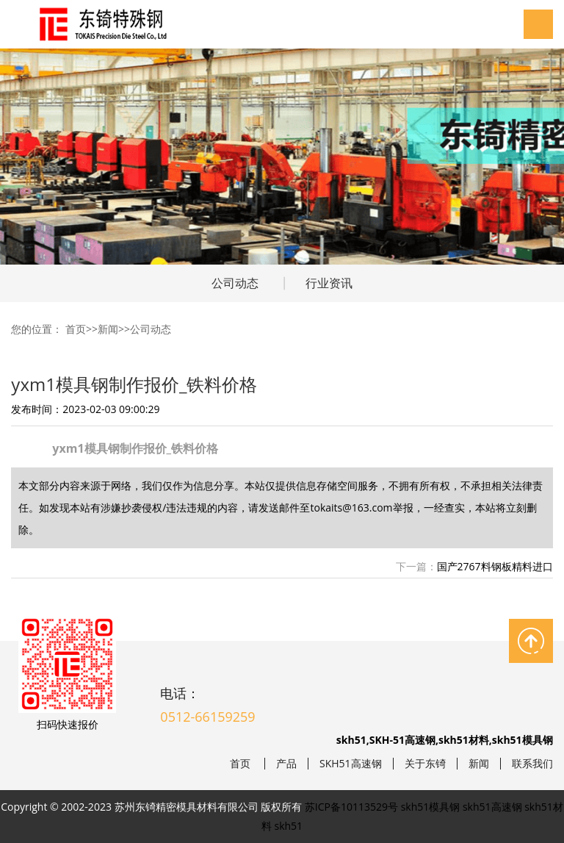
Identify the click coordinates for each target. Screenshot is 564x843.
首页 (75, 329)
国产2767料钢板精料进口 (495, 566)
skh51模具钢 (430, 807)
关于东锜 (425, 764)
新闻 (108, 329)
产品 (286, 764)
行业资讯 (329, 283)
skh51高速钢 (492, 807)
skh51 (289, 826)
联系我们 (532, 764)
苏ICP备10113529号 (351, 807)
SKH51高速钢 (350, 764)
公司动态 (235, 283)
